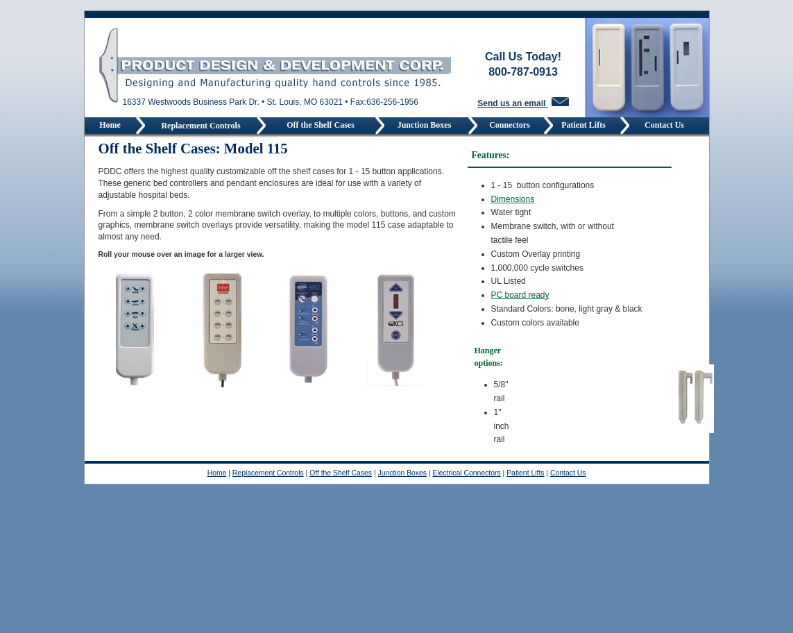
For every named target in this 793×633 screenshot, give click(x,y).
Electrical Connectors (467, 473)
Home (110, 125)
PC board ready (520, 295)
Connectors (510, 125)
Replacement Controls (200, 125)
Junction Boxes (427, 125)
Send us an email (522, 103)
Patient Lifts (586, 125)
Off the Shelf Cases (321, 125)
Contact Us (664, 125)
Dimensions (513, 199)
